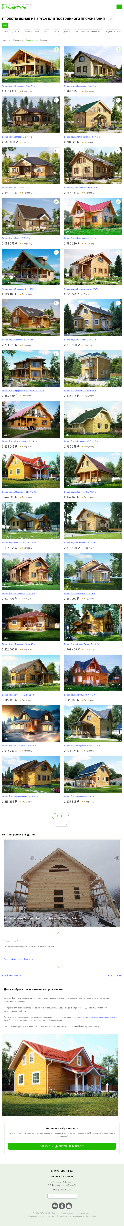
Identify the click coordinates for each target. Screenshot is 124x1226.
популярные (18, 40)
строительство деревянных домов (76, 1213)
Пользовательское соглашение (41, 1216)
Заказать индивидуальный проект (62, 1146)
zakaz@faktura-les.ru (62, 1190)
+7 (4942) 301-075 (62, 1177)
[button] (57, 932)
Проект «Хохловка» (12, 959)
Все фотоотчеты (11, 976)
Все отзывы (115, 976)
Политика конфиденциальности (70, 1216)
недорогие (6, 40)
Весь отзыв (29, 959)
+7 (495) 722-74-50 (46, 8)
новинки (43, 40)
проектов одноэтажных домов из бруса (97, 1017)
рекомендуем (32, 40)
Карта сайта (91, 1216)
